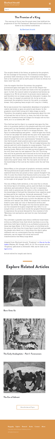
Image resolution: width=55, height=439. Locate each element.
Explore (18, 426)
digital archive (8, 249)
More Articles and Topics (27, 407)
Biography (11, 426)
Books (31, 426)
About (43, 426)
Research (24, 426)
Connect (37, 426)
